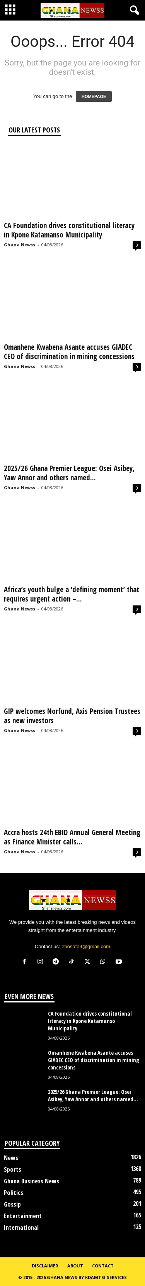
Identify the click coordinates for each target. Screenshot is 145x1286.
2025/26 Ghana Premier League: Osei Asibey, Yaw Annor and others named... (69, 473)
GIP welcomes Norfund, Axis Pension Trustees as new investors (72, 716)
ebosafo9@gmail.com (85, 946)
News (11, 1158)
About (75, 1266)
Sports (12, 1169)
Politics (13, 1192)
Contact (103, 1266)
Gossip (12, 1204)
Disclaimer (45, 1266)
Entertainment (23, 1216)
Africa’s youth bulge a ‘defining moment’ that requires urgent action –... (71, 594)
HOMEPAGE (94, 96)
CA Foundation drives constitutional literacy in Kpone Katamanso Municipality (69, 230)
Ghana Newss (19, 245)
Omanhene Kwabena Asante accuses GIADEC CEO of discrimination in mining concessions (69, 351)
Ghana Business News (31, 1181)
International (21, 1227)
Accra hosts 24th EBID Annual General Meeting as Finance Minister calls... (72, 837)
